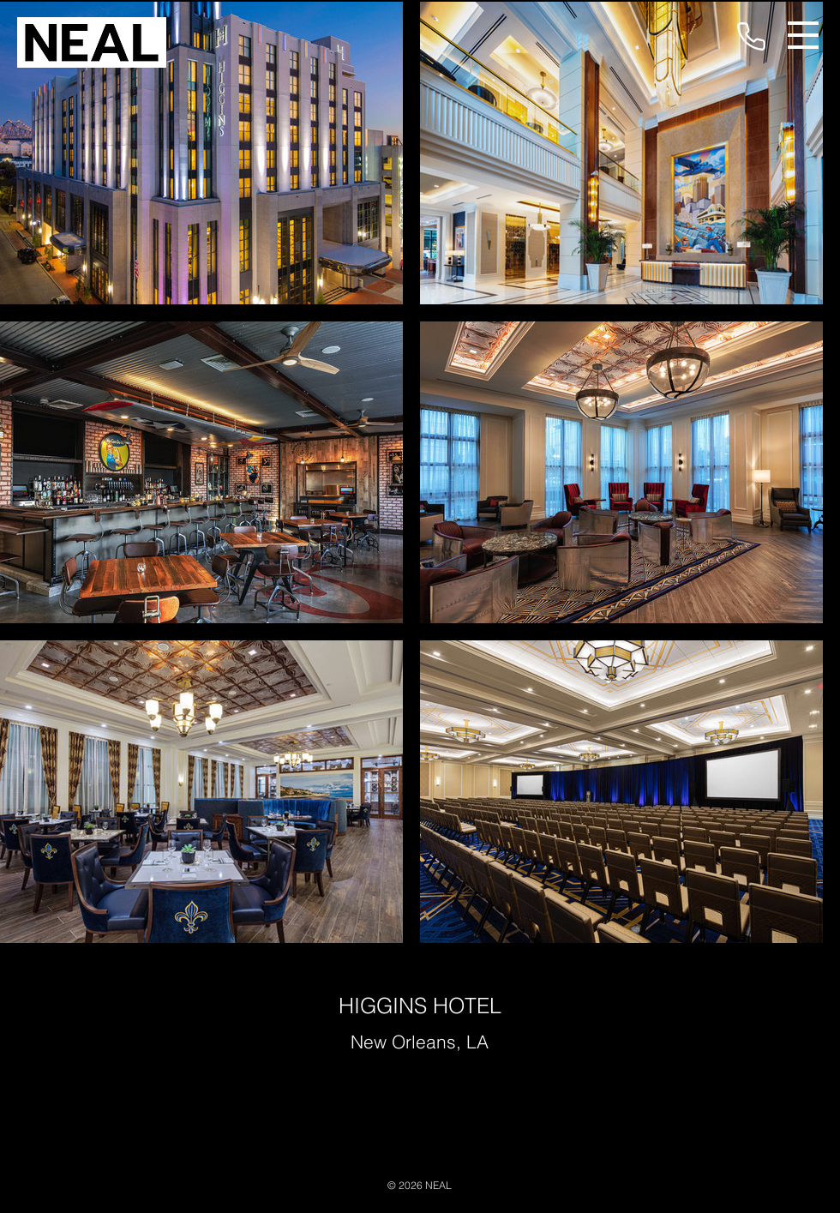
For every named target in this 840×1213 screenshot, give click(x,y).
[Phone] (751, 36)
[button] (803, 35)
